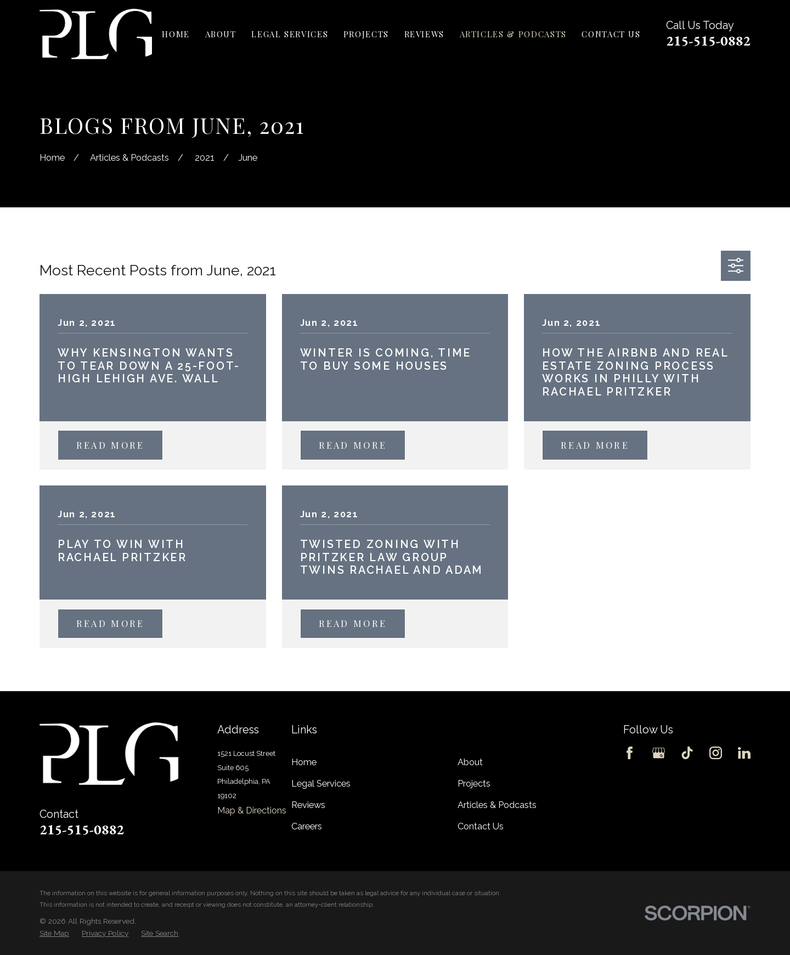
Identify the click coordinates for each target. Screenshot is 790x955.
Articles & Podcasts (497, 805)
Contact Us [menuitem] (611, 34)
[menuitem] (54, 933)
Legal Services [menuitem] (289, 34)
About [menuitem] (220, 34)
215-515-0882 (708, 40)
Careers (306, 826)
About (470, 762)
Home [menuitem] (176, 34)
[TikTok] (687, 753)
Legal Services (321, 783)
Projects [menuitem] (366, 34)
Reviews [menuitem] (424, 34)
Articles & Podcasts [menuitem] (513, 34)
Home (304, 762)
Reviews (308, 805)
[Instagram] (715, 753)
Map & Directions (251, 810)
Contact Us (481, 826)
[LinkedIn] (744, 753)
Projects (474, 783)
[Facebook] (629, 753)
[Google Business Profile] (658, 753)
